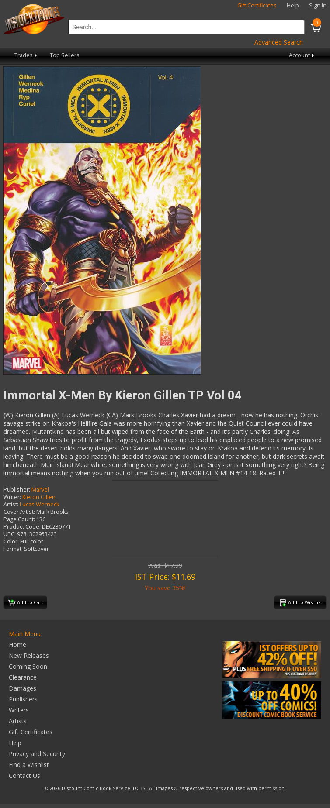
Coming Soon (28, 666)
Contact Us (24, 775)
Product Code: (22, 526)
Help (293, 5)
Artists (18, 721)
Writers (19, 710)
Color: (11, 541)
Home (17, 644)
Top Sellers (65, 55)
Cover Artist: (19, 512)
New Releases (29, 655)
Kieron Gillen (39, 497)
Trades (26, 55)
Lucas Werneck (39, 504)
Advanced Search (278, 42)
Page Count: (19, 519)
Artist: (10, 504)
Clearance (23, 677)
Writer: (12, 497)
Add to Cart (25, 603)
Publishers (23, 699)
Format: (13, 549)
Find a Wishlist (29, 764)
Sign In (318, 5)
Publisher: (16, 489)
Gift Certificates (257, 5)
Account (302, 55)
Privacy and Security (37, 754)
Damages (22, 688)
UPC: (9, 534)
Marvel (40, 489)
